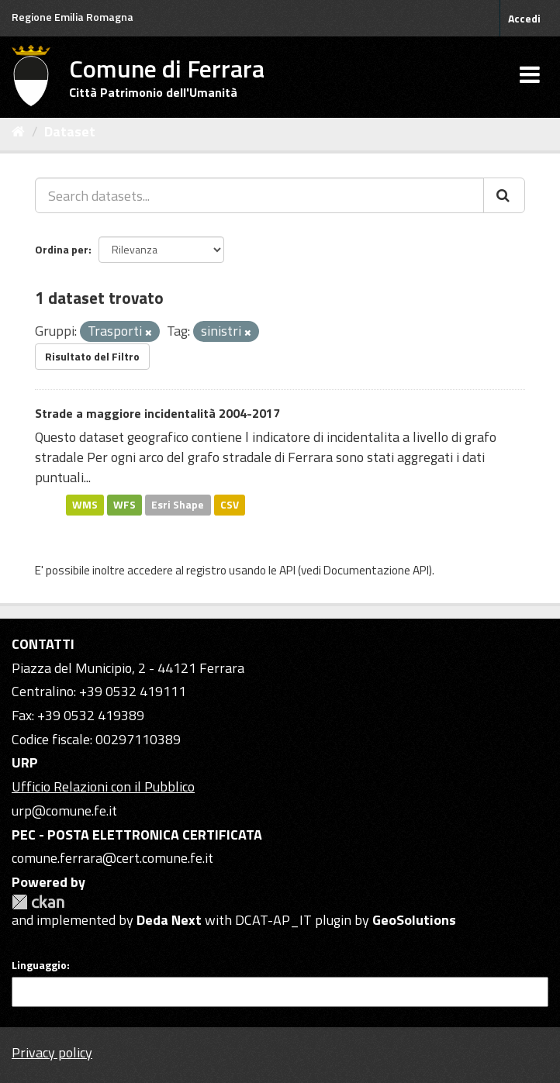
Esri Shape (177, 504)
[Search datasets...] (259, 195)
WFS (124, 504)
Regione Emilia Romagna (72, 17)
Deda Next (169, 919)
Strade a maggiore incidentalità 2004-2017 (157, 413)
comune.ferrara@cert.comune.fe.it (112, 857)
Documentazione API (376, 570)
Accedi (524, 18)
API (287, 570)
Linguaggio (39, 965)
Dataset (69, 131)
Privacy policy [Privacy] (52, 1052)
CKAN (38, 902)
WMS (85, 504)
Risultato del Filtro (92, 356)
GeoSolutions (414, 919)
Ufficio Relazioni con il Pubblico (103, 786)
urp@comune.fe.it (64, 810)
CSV (229, 504)
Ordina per (61, 249)
